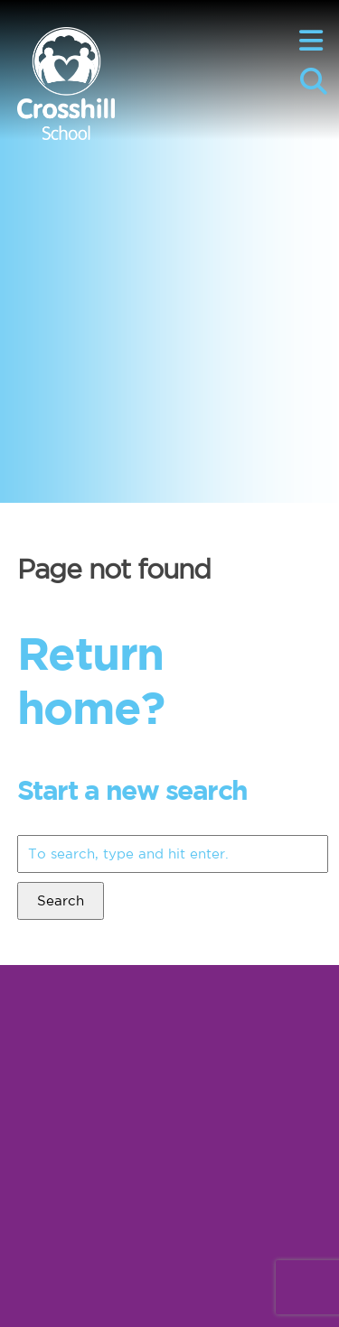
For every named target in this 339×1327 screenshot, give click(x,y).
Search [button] (60, 900)
